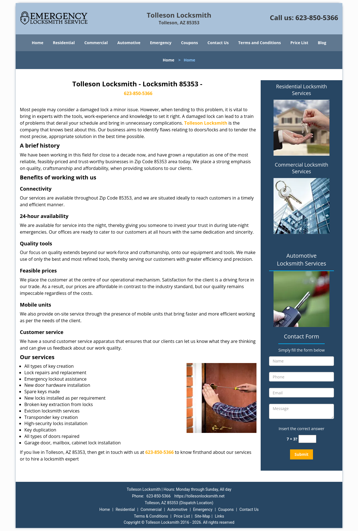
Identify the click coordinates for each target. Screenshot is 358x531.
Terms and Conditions (259, 42)
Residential (64, 42)
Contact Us (218, 42)
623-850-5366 (316, 17)
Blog (322, 42)
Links (219, 516)
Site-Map (202, 516)
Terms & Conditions (151, 516)
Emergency (160, 42)
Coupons (189, 42)
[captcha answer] (307, 439)
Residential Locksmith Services (301, 89)
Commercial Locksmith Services (301, 168)
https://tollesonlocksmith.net (200, 496)
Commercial (96, 42)
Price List (299, 42)
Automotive (129, 42)
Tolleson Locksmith (205, 123)
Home (37, 42)
